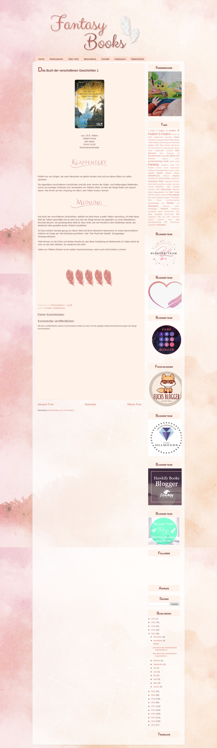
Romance (153, 206)
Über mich (73, 59)
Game (166, 168)
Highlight (168, 173)
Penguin (166, 197)
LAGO (154, 184)
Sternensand (169, 214)
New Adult (151, 197)
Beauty (156, 142)
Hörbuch (166, 176)
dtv (167, 156)
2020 (153, 695)
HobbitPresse (59, 308)
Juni (155, 672)
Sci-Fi (160, 211)
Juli (155, 668)
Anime (176, 137)
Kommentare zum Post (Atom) (61, 410)
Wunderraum (174, 222)
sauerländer (152, 211)
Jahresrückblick (164, 178)
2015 (153, 714)
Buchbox (159, 148)
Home (41, 59)
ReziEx (170, 203)
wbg (177, 219)
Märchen (176, 189)
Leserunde (175, 184)
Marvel (150, 192)
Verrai (170, 219)
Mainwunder (166, 189)
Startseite (90, 404)
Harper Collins (174, 170)
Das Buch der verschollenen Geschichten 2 (165, 649)
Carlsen (165, 148)
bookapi (167, 145)
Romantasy (152, 209)
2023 (153, 630)
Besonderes (90, 59)
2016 (153, 710)
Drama (163, 156)
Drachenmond (154, 156)
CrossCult (169, 150)
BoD (157, 145)
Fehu (172, 165)
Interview (151, 178)
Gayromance (175, 168)
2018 (153, 702)
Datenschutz (137, 59)
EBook (172, 156)
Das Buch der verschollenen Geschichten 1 (165, 655)
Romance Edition (171, 206)
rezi (163, 203)
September (158, 664)
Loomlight (176, 187)
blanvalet (175, 142)
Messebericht (159, 192)
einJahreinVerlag (155, 161)
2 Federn (160, 131)
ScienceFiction (169, 211)
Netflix (177, 192)
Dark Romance (167, 153)
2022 (153, 634)
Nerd (171, 192)
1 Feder (151, 131)
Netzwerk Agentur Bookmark (158, 195)
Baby (172, 140)
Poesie (159, 200)
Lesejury (168, 184)
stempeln (158, 214)
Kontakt (105, 59)
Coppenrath (159, 150)
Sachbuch (175, 209)
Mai (155, 675)
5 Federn (48, 308)
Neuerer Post (46, 404)
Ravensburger (153, 203)
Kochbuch (176, 181)
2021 (153, 691)
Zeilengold (161, 225)
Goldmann (151, 170)
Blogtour (151, 145)
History (176, 173)
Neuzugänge (173, 195)
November (158, 641)
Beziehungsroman (165, 142)
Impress (176, 176)
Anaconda (168, 137)
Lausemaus (161, 184)
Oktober (157, 661)
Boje (162, 145)
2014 (153, 718)
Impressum (120, 59)
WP (165, 222)
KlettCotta (168, 181)
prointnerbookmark (172, 200)
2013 (153, 721)
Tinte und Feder (164, 217)
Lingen (168, 187)
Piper (150, 200)
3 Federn (171, 130)
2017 (153, 706)
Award (167, 140)
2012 (153, 725)
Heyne (159, 173)
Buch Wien (152, 148)
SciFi (177, 211)
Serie (150, 214)
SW (177, 214)
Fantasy (153, 164)
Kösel (150, 184)
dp (178, 153)
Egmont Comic (170, 158)
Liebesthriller (159, 187)
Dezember (158, 637)
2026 (153, 619)
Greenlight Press (162, 170)
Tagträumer (152, 217)
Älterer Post (134, 404)
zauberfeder (152, 225)
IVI (157, 178)
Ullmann (151, 219)
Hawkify (151, 173)
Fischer (151, 168)
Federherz (164, 165)
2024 (153, 626)
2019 (153, 699)
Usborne (161, 219)
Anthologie (151, 140)
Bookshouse (175, 145)
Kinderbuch (153, 181)
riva (178, 203)
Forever (159, 168)
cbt (172, 148)
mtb (166, 192)
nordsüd (159, 197)
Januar (156, 687)
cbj (169, 148)
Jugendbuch (175, 178)
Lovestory (151, 189)
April (155, 679)
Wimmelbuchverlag (154, 222)
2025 (153, 622)
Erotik (166, 161)
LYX (157, 189)
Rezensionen (56, 59)
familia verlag (174, 161)
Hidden (156, 644)
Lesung (150, 187)
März (155, 683)
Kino (161, 181)
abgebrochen (158, 137)
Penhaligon (175, 197)
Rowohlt (164, 209)
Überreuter (175, 217)
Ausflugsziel (160, 140)
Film (177, 165)
